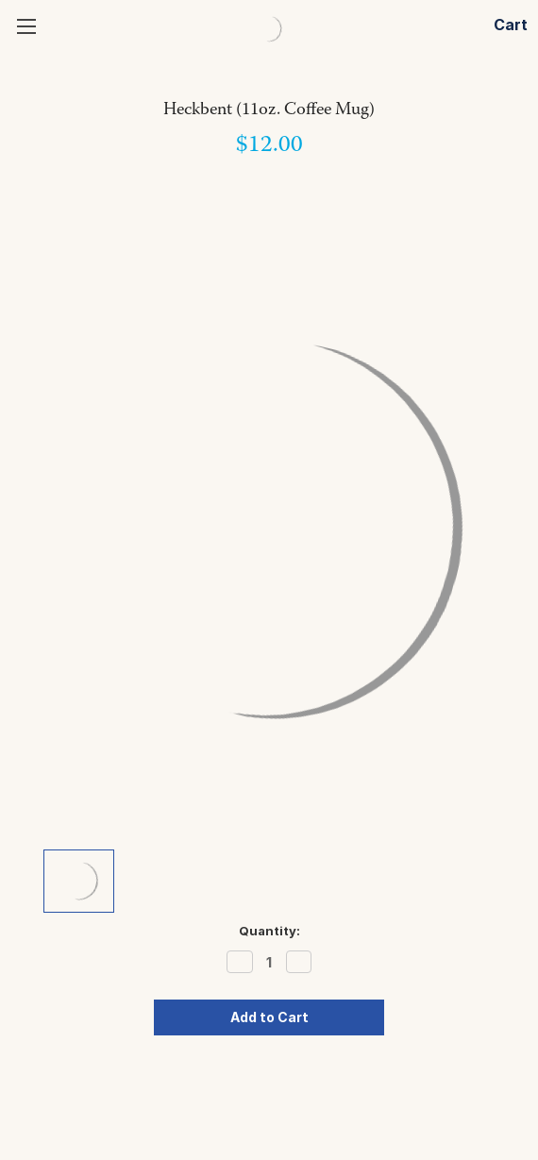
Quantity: (269, 930)
